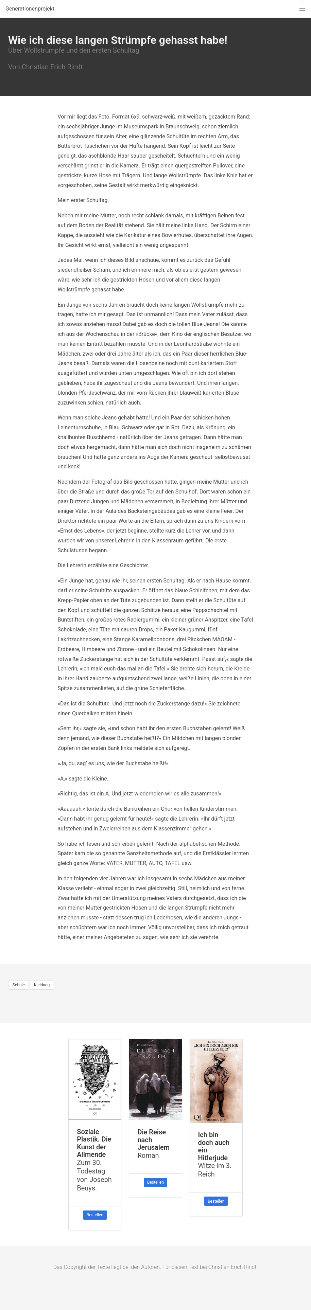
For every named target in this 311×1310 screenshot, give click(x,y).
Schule (18, 985)
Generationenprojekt (29, 8)
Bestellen (95, 1215)
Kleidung (41, 985)
